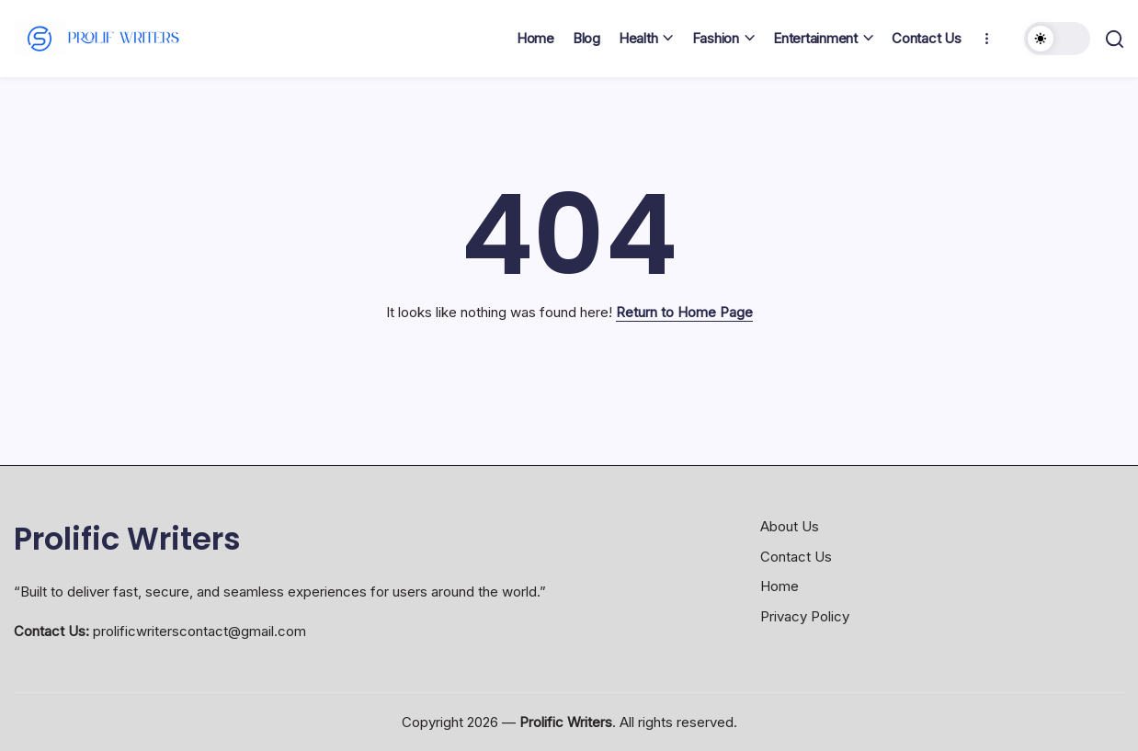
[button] (1057, 38)
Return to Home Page (684, 312)
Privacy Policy (804, 616)
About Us (789, 526)
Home (779, 586)
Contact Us (796, 556)
